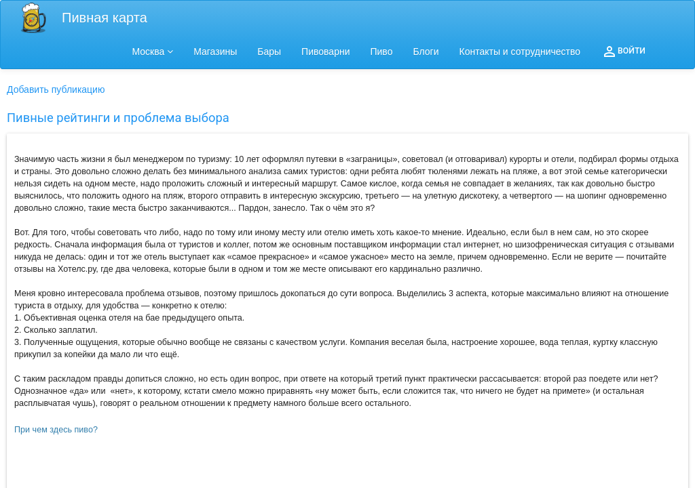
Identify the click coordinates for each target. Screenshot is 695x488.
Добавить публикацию (56, 89)
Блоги (425, 51)
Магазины (215, 51)
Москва (153, 51)
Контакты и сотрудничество (520, 51)
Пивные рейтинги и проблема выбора (118, 117)
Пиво (381, 51)
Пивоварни (325, 51)
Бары (269, 51)
